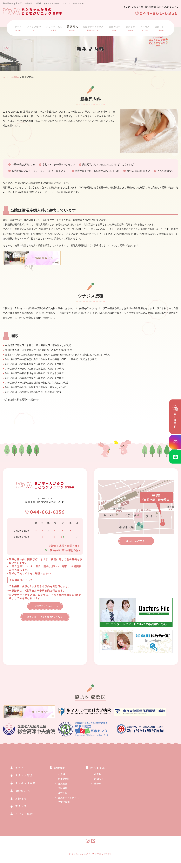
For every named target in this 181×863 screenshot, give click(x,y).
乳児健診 (62, 784)
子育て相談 (64, 803)
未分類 (97, 784)
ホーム (18, 27)
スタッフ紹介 (33, 27)
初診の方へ (116, 27)
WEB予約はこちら (43, 607)
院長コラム (159, 27)
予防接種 (62, 789)
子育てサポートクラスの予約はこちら (44, 619)
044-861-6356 (47, 513)
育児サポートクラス (93, 27)
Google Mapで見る (134, 541)
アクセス (145, 27)
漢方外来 (62, 793)
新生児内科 (64, 779)
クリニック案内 (54, 27)
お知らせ (131, 27)
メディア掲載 (24, 815)
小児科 (61, 775)
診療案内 (72, 27)
